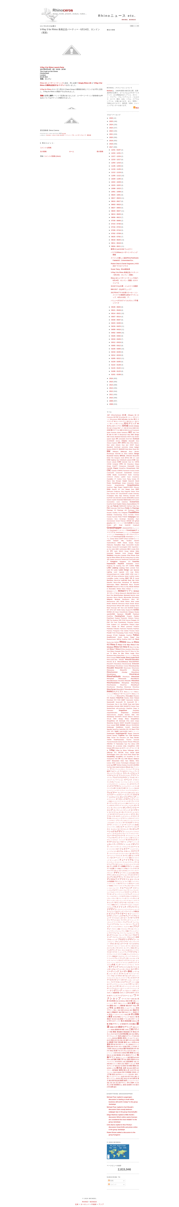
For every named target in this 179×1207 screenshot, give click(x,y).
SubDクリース (133, 731)
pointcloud (129, 626)
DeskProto (110, 487)
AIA (110, 434)
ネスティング (129, 892)
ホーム (71, 151)
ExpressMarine (132, 504)
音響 (130, 1001)
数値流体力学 (131, 1048)
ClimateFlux (122, 468)
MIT (138, 599)
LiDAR (109, 576)
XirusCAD (130, 765)
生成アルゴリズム (120, 1051)
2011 (111, 394)
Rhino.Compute (111, 657)
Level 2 (136, 574)
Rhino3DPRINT (134, 661)
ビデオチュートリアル (128, 916)
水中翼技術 (120, 1048)
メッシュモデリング (130, 962)
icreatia (133, 549)
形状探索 (128, 1021)
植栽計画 (112, 1046)
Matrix (117, 584)
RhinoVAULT (120, 689)
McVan (118, 593)
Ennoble (124, 497)
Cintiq (137, 466)
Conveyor (136, 472)
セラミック (120, 857)
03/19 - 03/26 (116, 339)
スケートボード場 (126, 853)
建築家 (113, 1029)
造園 (112, 1059)
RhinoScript (127, 687)
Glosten (109, 525)
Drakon (133, 491)
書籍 (108, 1044)
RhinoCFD (123, 670)
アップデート (117, 773)
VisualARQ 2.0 (121, 756)
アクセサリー (124, 771)
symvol (114, 735)
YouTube (109, 767)
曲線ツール (124, 1019)
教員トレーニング (123, 1017)
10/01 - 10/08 (116, 192)
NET (119, 608)
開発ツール (117, 1005)
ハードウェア (127, 894)
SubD (117, 731)
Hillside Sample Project (131, 542)
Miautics (120, 597)
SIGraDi (124, 716)
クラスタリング (116, 818)
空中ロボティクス (114, 1021)
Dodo (132, 489)
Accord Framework (133, 430)
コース (109, 825)
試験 (124, 1040)
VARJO (137, 750)
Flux (119, 512)
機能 (120, 1012)
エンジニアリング (128, 797)
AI (107, 434)
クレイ (120, 822)
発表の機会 (134, 1076)
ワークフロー (126, 998)
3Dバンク (112, 423)
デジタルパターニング (131, 877)
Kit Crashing (117, 565)
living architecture (119, 576)
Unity (124, 746)
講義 (126, 1034)
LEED (127, 574)
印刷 (110, 1001)
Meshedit (127, 595)
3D (135, 415)
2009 (111, 401)
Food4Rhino (134, 512)
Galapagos (132, 517)
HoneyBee (117, 545)
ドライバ (116, 885)
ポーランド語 (129, 946)
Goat (120, 525)
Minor (133, 599)
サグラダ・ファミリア (118, 840)
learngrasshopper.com (113, 574)
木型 (137, 1082)
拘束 (111, 1032)
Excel (114, 504)
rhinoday (124, 672)
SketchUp (110, 723)
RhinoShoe (136, 687)
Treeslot (125, 741)
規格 (125, 1014)
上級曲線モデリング (133, 1044)
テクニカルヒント (125, 870)
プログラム (115, 937)
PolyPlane (136, 628)
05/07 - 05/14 (116, 317)
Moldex (109, 603)
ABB (121, 430)
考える (109, 1034)
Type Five (127, 744)
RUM (119, 700)
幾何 (131, 1010)
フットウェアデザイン (117, 926)
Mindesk (117, 599)
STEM (137, 729)
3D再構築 (136, 426)
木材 (111, 1084)
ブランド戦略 (125, 931)
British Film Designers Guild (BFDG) (118, 458)
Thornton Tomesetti (132, 739)
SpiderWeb (122, 729)
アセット (131, 771)
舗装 (108, 1082)
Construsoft (119, 472)
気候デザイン (129, 1012)
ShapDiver (129, 708)
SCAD (125, 704)
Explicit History (121, 504)
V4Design (131, 750)
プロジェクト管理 (133, 937)
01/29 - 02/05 (116, 362)
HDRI (119, 542)
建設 (134, 1024)
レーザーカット (119, 986)
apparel (109, 439)
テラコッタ (121, 881)
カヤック (128, 814)
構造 (114, 1032)
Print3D (109, 633)
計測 (130, 1024)
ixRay (137, 557)
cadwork (129, 460)
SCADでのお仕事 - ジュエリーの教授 (124, 286)
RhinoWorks (129, 689)
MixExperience (111, 601)
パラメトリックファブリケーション (127, 909)
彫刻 (134, 1066)
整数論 (111, 1050)
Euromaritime (111, 502)
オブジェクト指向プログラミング (127, 803)
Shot (137, 714)
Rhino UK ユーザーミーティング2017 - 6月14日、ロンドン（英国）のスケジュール (125, 280)
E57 (117, 493)
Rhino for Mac (118, 653)
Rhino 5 (113, 644)
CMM (137, 468)
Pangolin (129, 616)
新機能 (125, 1046)
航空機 (122, 1034)
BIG (138, 449)
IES (108, 551)
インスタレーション (113, 782)
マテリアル (133, 952)
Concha (132, 470)
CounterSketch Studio (125, 475)
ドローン (136, 888)
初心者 (137, 1042)
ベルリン (122, 946)
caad (137, 458)
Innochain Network (113, 553)
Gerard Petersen (121, 521)
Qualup (126, 637)
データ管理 (113, 866)
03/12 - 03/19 (116, 342)
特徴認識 (118, 1072)
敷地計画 (126, 1078)
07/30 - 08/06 (116, 220)
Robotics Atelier (129, 698)
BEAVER (122, 449)
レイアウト (115, 984)
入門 (137, 1072)
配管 (126, 1076)
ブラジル (130, 929)
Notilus (123, 610)
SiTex (127, 721)
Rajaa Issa (134, 637)
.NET (108, 415)
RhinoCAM (119, 668)
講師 (130, 1034)
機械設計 (115, 1012)
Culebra (119, 479)
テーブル (130, 868)
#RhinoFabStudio (116, 415)
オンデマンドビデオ (128, 805)
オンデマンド (117, 805)
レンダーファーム (130, 988)
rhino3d (121, 659)
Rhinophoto (125, 683)
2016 (111, 378)
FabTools (129, 506)
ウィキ (109, 790)
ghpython (110, 523)
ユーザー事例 (126, 971)
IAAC (117, 549)
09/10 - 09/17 (116, 201)
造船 (115, 1059)
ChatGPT (115, 466)
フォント (122, 924)
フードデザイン (118, 922)
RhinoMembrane (112, 680)
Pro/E (114, 633)
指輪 (121, 1040)
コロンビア (120, 827)
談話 (123, 1063)
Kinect (137, 563)
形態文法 (134, 1021)
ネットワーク (119, 894)
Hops (123, 545)
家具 (129, 1003)
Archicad (136, 439)
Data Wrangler (116, 481)
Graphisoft (136, 525)
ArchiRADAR (110, 441)
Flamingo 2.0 (111, 510)
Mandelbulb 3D (127, 582)
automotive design (127, 447)
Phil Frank (114, 622)
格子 (130, 1005)
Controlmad (128, 472)
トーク (133, 881)
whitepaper (132, 763)
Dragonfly (127, 491)
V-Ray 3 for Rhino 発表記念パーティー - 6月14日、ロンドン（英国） (70, 31)
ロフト (130, 990)
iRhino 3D (119, 557)
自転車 (134, 1040)
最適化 (120, 1038)
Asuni (137, 445)
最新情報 (114, 1038)
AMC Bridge (135, 434)
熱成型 (123, 1076)
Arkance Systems (112, 443)
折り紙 (112, 1055)
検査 (122, 1029)
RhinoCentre (135, 668)
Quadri (120, 637)
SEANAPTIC (127, 706)
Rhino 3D (130, 642)
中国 (121, 1065)
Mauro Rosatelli (134, 584)
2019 (111, 141)
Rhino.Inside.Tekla (112, 659)
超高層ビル (110, 1068)
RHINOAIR (135, 663)
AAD (134, 428)
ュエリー (110, 973)
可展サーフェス (122, 1003)
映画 (114, 1001)
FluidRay (115, 512)
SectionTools (111, 708)
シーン (135, 842)
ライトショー (132, 973)
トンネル (109, 890)
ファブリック (125, 920)
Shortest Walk (129, 714)
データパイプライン (128, 862)
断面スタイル (113, 1063)
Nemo (137, 605)
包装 (111, 1082)
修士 (125, 1042)
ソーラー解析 (128, 857)
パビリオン (131, 902)
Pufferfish (122, 635)
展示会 (119, 1068)
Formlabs (131, 514)
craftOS (123, 477)
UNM (137, 746)
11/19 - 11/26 (116, 169)
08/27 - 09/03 (116, 208)
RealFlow (124, 639)
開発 (111, 1006)
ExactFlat (109, 504)
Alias (128, 434)
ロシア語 (125, 990)
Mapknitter (136, 582)
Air (113, 434)
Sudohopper (111, 733)
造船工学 (120, 1059)
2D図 (124, 415)
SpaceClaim (135, 727)
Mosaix (137, 603)
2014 (111, 385)
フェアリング (127, 922)
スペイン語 (127, 855)
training (120, 741)
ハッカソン (126, 898)
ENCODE (118, 497)
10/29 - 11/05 (116, 179)
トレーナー (116, 888)
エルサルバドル (114, 797)
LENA (131, 574)
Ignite (115, 551)
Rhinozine (136, 689)
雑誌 (112, 1040)
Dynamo (112, 493)
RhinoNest (135, 681)
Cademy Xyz (115, 460)
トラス (121, 885)
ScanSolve (110, 706)
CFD (121, 464)
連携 (111, 1087)
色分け (121, 1046)
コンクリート (129, 827)
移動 (132, 998)
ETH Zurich (135, 499)
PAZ (108, 620)
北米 (77, 1204)
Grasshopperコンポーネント (118, 530)
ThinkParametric (119, 739)
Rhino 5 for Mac (124, 645)
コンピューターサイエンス (120, 829)
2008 (111, 404)
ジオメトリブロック (115, 846)
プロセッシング (112, 939)
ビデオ (109, 916)
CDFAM (109, 464)
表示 (122, 1078)
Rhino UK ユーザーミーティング (51, 83)
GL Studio (136, 523)
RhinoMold (121, 680)
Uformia (109, 746)
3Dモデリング (130, 423)
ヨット (116, 973)
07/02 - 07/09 (116, 233)
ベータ (125, 944)
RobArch (112, 698)
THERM (109, 739)
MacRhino (110, 580)
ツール (136, 860)
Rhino (48, 135)
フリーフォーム (113, 933)
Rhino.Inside (120, 657)
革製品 (135, 1005)
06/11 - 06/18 (116, 243)
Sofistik (122, 725)
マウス (137, 950)
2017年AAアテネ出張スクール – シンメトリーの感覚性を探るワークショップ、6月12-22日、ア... (124, 295)
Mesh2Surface (118, 595)
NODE (119, 610)
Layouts (121, 572)
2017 (111, 147)
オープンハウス (112, 803)
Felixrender (113, 508)
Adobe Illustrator (112, 432)
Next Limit (124, 608)
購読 (136, 108)
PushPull (129, 635)
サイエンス (136, 837)
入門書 (109, 1074)
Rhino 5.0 (118, 647)
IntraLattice (117, 555)
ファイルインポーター (119, 918)
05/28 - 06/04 (116, 307)
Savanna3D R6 (121, 702)
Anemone (123, 436)
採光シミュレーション (131, 1038)
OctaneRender (123, 612)
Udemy (133, 744)
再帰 (134, 1036)
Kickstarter (129, 563)
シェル (128, 844)
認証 (113, 1074)
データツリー (118, 862)
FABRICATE (122, 506)
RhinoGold (135, 676)
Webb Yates (124, 761)
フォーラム (136, 922)
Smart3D (128, 723)
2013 (111, 388)
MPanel (119, 605)
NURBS (136, 610)
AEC (130, 432)
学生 (111, 1008)
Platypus (132, 624)
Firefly (127, 508)
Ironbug (127, 557)
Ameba (112, 436)
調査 (137, 1065)
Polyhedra (130, 628)
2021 (111, 134)
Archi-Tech (129, 439)
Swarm (130, 733)
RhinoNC (128, 680)
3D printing (122, 417)
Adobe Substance (122, 432)
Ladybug (115, 568)
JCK (108, 559)
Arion (137, 441)
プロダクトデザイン (127, 939)
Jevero (112, 559)
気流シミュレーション (116, 1014)
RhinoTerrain (111, 689)
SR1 (127, 729)
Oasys (117, 612)
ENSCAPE (130, 497)
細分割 (109, 1040)
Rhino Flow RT (125, 651)
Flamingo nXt (122, 510)
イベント (68, 135)
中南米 (94, 1204)
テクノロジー (135, 870)
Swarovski (136, 733)
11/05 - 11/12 (116, 176)
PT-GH (115, 635)
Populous (109, 630)
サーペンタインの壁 (126, 837)
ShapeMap (136, 710)
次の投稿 (43, 151)
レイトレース (122, 984)
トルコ (111, 888)
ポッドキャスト (117, 948)
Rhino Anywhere (126, 649)
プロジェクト (122, 937)
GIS (125, 523)
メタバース (113, 960)
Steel (133, 729)
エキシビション (133, 793)
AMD (108, 436)
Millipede (110, 599)
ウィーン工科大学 (134, 788)
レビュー (116, 988)
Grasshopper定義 (119, 536)
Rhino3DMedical (122, 661)
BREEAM (129, 455)
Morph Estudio (129, 603)
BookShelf (110, 455)
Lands (116, 570)
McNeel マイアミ (132, 588)
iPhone (133, 555)
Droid (137, 491)
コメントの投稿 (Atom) (52, 156)
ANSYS (129, 436)
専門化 (124, 1055)
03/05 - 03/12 (116, 345)
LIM (112, 576)
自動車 (111, 1042)
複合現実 (112, 1080)
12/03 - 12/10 (116, 163)
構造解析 (120, 1032)
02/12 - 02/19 (116, 355)
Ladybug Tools (124, 568)
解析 (134, 1003)
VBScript (109, 752)
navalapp (132, 605)
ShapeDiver (123, 710)
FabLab (115, 506)
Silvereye (136, 716)
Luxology (122, 578)
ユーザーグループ (80, 135)
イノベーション (117, 780)
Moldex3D (115, 603)
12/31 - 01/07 (116, 150)
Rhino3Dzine (118, 663)
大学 (137, 1061)
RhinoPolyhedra (111, 685)
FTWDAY (124, 517)
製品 (135, 1052)
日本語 (134, 1072)
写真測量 (121, 1042)
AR (117, 439)
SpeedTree (115, 729)
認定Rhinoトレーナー (122, 1074)
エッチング (128, 794)
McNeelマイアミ (125, 591)
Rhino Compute (115, 651)
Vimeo (127, 752)
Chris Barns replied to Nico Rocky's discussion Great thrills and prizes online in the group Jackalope (122, 1127)
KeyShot (121, 564)
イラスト (136, 780)
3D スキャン (129, 417)
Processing (119, 633)
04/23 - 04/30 (116, 323)
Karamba (135, 561)
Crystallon (110, 479)
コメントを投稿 (45, 148)
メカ (127, 958)
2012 (111, 391)
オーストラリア (116, 801)
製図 (128, 1052)
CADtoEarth (123, 460)
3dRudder (124, 419)
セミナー (113, 858)
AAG (137, 428)
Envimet (136, 497)
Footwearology (118, 514)
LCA (127, 572)
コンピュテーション (119, 833)
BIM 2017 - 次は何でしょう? (121, 289)
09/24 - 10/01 (116, 195)
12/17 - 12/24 (116, 156)
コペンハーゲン (111, 827)
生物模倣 (123, 1052)
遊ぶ (121, 1084)
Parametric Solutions (127, 618)
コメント (112, 1184)
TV (114, 744)
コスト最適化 (135, 824)
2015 (111, 382)
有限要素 (117, 1084)
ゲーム (136, 822)
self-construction (120, 708)
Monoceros (121, 603)
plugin (137, 624)
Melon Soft (136, 593)
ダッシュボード (114, 860)
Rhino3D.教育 (112, 661)
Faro (137, 506)
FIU (131, 508)
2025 (111, 121)
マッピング (121, 952)
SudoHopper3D (121, 733)
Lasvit (115, 572)
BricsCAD (136, 455)
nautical (127, 605)
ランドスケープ (123, 978)
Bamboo (109, 449)
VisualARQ (111, 756)
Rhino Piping (117, 655)
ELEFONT (110, 497)
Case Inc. (131, 462)
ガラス (133, 814)
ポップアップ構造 (129, 948)
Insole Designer (127, 553)
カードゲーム (113, 812)
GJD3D (130, 523)
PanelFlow (110, 616)
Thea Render (134, 737)
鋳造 (124, 1065)
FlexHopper (131, 510)
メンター (119, 964)
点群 (124, 1068)
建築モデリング (125, 1027)
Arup (123, 445)
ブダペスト (128, 924)
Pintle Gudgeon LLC (113, 624)
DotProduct (110, 491)
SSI (130, 729)
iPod (137, 555)
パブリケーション (126, 904)
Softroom (128, 725)
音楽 (127, 1001)
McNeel (109, 91)
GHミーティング (118, 523)
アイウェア (129, 769)
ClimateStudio (130, 468)
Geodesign (122, 519)
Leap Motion (134, 572)
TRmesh (130, 741)
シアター (130, 842)
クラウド (134, 816)
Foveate (109, 517)
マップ (126, 952)
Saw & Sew (118, 704)
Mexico (116, 597)
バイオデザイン (114, 896)
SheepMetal (135, 712)
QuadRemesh (111, 637)
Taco (126, 735)
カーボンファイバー (125, 812)
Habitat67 (116, 540)
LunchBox (110, 578)
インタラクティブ (133, 784)
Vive (137, 756)
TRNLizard (136, 741)
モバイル (134, 967)
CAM (119, 462)
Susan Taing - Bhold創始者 (120, 269)
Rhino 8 (118, 649)
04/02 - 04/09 (116, 333)
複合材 (117, 1080)
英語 (117, 1001)
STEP (108, 731)
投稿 (110, 1181)
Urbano (117, 748)
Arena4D (131, 441)
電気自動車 (130, 1068)
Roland (136, 698)
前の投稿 (100, 151)
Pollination (116, 628)
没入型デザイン (121, 1082)
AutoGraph (117, 447)
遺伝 (135, 998)
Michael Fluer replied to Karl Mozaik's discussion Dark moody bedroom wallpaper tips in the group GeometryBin (122, 1109)
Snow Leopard (111, 725)
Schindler (116, 706)
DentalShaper (116, 483)
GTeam (126, 538)
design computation (128, 483)
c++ (134, 458)
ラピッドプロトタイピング (121, 976)
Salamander (129, 700)
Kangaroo (113, 561)
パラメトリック (119, 907)
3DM (119, 419)
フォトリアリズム (113, 924)
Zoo (132, 767)
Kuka (137, 566)
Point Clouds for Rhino (116, 626)
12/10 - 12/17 (116, 159)
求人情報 (135, 1014)
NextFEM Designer (133, 608)
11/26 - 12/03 (116, 166)
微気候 (118, 1078)
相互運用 (131, 1057)
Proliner (131, 633)
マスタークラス (112, 952)
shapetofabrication (112, 712)
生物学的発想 (117, 1052)
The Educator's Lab (123, 737)
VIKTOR (120, 752)
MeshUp (132, 595)
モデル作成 (127, 967)
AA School (129, 428)
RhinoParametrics (113, 683)
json (137, 559)
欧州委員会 (122, 1001)
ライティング (123, 973)
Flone (137, 510)
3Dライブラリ (117, 426)
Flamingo (135, 508)
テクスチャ (114, 870)
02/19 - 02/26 (116, 352)
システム (124, 846)
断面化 (120, 1063)
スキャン (127, 851)
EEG (137, 495)
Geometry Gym (133, 519)
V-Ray (112, 750)
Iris (124, 557)
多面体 (132, 1059)
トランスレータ (128, 885)
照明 (116, 1044)
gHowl (137, 521)
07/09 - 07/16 (116, 230)
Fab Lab (109, 506)
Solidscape (110, 727)
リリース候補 (135, 982)
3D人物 (109, 428)
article (112, 445)
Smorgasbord (135, 723)
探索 (108, 1063)
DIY (119, 489)
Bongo (136, 453)
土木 (127, 1070)
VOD (116, 758)
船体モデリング (131, 1055)
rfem (112, 642)
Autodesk (110, 447)
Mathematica (110, 584)
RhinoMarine (135, 678)
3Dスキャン (130, 421)
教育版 (115, 1017)
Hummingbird (123, 547)
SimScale (122, 721)
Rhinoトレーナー (129, 691)
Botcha (116, 455)
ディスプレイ (110, 862)
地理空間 (117, 1065)
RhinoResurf (135, 685)
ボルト (119, 950)
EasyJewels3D (123, 493)
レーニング (128, 986)
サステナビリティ (132, 840)
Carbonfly (124, 462)
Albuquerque (123, 434)
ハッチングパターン (127, 900)
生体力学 (129, 1050)
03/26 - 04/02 (116, 336)
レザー (134, 986)
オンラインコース (117, 807)
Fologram (125, 512)
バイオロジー (134, 896)
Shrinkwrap (110, 716)
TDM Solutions (134, 735)
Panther (136, 616)
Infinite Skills (134, 551)
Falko (134, 506)
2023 (111, 128)
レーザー (129, 984)
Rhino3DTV (110, 663)
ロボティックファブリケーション (120, 996)
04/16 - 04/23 (116, 326)
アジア (101, 1204)
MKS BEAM (120, 601)
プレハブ (121, 935)
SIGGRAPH (118, 716)
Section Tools (135, 706)
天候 (114, 1068)
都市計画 (122, 1070)
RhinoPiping (135, 683)
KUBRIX (131, 565)
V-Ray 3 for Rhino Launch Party (52, 67)
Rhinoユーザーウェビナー (122, 694)
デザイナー (110, 873)
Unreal (109, 748)
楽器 (115, 1008)
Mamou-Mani (117, 582)
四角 (118, 1040)
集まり (129, 1042)
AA (125, 428)
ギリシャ (127, 816)
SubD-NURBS (123, 731)
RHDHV (116, 642)
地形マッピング (130, 1063)
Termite (113, 737)
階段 (127, 1005)
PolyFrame (123, 628)
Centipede (115, 464)
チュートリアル (126, 860)
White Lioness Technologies (120, 763)
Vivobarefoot (110, 758)
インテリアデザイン (114, 786)
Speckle (109, 729)
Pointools (110, 628)
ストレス (119, 855)
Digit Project (118, 487)
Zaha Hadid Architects (118, 767)
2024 (111, 124)
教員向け (132, 1017)
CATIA (137, 462)
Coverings (136, 475)
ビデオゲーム (116, 916)
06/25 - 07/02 (116, 237)
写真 (115, 1042)
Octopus (131, 612)
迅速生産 (114, 1048)
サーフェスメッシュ (131, 835)
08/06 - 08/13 (116, 217)
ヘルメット (117, 946)
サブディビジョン (113, 842)
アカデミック (114, 771)
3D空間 (131, 426)
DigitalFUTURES (128, 487)
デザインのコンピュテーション (117, 875)
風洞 (131, 1078)
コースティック (116, 824)
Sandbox (136, 700)
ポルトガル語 (125, 950)
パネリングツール (120, 902)
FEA (108, 508)
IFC (111, 551)
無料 (132, 1082)
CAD (108, 460)
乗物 (108, 1046)
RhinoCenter (127, 668)
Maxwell (110, 586)
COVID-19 (110, 477)
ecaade (130, 493)
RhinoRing (120, 687)
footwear (109, 514)
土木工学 (133, 1070)
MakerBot (109, 582)
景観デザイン (114, 1024)
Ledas (122, 574)
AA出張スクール (113, 430)
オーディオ (125, 801)
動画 (114, 1072)
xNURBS (136, 765)
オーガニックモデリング (125, 799)
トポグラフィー (121, 883)
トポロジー (131, 883)
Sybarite (109, 735)
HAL (122, 540)
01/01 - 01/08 (116, 374)
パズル (113, 898)
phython (136, 622)
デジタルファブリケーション (120, 879)
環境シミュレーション (128, 1008)
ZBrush (128, 767)
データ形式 (136, 866)
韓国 (119, 1010)
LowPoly (131, 576)
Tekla (108, 737)
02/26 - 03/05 (116, 349)
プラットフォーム (116, 931)
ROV (115, 700)
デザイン (118, 873)
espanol (109, 499)
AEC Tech (136, 432)
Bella (126, 449)
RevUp (109, 642)
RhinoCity (136, 670)
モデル (121, 967)
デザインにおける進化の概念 (130, 873)
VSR (125, 758)
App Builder (135, 436)
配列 (129, 1076)
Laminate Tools (134, 568)
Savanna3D (110, 702)
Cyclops (134, 479)
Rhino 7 (112, 649)
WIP (114, 765)
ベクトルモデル (134, 943)
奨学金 (112, 1044)
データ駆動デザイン (125, 866)
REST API (131, 639)
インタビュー (122, 784)
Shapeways (124, 712)
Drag (122, 491)
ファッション (115, 920)
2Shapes (130, 415)
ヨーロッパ (85, 1204)
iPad (128, 555)
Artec (128, 443)
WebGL (132, 761)
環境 (118, 1008)
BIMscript (124, 451)
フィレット (133, 920)
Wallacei (136, 758)
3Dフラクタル (119, 423)
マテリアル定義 (122, 954)
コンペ (109, 835)
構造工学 (136, 1032)
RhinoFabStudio (114, 676)
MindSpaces (125, 599)
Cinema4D (131, 466)
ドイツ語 (128, 881)
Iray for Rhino (111, 557)
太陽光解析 (129, 1061)
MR (123, 605)
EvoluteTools (134, 502)
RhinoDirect (135, 672)
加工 (115, 1003)
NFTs (111, 610)
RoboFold (119, 698)
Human (109, 547)
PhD (108, 622)
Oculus (136, 612)
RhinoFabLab (134, 674)
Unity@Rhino (131, 746)
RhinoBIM (110, 668)
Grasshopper (114, 527)
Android (117, 436)
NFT (108, 610)
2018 (111, 144)
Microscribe (127, 597)
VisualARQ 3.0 (131, 756)
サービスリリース (118, 835)
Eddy (116, 495)
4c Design (114, 428)
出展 (133, 1042)
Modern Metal (129, 601)
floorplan (109, 512)
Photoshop (130, 622)
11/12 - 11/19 (116, 172)
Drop (108, 493)
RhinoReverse (111, 687)
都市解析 (115, 1070)
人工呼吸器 (134, 1046)
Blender (137, 451)
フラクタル (124, 929)
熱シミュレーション (114, 1076)
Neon (108, 608)
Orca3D (128, 614)
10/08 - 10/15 (116, 188)
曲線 (118, 1019)
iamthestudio (123, 549)
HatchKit (136, 540)
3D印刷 (125, 426)
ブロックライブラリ (121, 941)
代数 (135, 1061)
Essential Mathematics (124, 499)
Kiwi (123, 565)
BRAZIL (122, 456)
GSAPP (121, 538)
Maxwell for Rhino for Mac (121, 586)
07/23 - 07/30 (116, 224)
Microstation (135, 597)
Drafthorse (117, 491)
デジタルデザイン (116, 877)
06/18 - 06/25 (116, 240)
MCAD (131, 586)
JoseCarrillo (132, 559)
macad (137, 578)
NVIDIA (109, 612)
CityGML (109, 468)
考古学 (113, 1034)
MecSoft (129, 593)
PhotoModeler (122, 622)
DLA (123, 489)
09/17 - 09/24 (116, 198)
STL (112, 731)
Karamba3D (111, 564)
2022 (111, 131)
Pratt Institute (124, 630)
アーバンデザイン (120, 769)
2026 (111, 118)
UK (114, 746)
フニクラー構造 (128, 926)
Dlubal (128, 489)
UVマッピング (126, 748)
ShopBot (120, 714)
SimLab (109, 719)
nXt (113, 612)
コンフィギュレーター (132, 833)
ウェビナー (112, 792)
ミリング (121, 958)
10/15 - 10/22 (116, 185)
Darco (109, 481)
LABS (109, 568)
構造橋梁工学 (127, 1032)
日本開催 (128, 1072)
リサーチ (123, 980)
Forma (125, 514)
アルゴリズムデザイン (120, 777)
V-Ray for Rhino (45, 89)
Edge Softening (124, 495)
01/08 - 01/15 (116, 371)
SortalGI (127, 727)
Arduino (124, 441)
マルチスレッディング (124, 956)
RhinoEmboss (111, 674)
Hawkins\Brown (111, 542)
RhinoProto (123, 685)
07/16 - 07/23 (116, 227)
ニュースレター (134, 890)
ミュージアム (113, 958)
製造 (131, 1053)
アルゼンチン (134, 777)
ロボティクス (134, 993)
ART (119, 443)
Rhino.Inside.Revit (132, 657)
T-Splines (121, 735)
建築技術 (118, 1029)
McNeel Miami (121, 588)
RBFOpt (119, 639)
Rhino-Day (136, 655)
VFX (115, 752)
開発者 (89, 135)
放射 (114, 1082)
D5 (138, 479)
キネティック (120, 816)
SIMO (115, 719)
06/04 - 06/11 (116, 246)
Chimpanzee (122, 466)
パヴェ (109, 898)
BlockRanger (110, 453)
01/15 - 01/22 (116, 368)
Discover (136, 487)
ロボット (135, 990)
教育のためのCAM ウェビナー (122, 249)
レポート (122, 988)
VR (119, 759)
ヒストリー (135, 913)
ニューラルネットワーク (114, 892)
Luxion (116, 578)
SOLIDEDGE (135, 725)
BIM (108, 451)
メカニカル (132, 958)
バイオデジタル (124, 896)
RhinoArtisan (111, 666)
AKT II (116, 434)
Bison (130, 451)
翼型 (124, 1084)
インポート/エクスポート (119, 788)
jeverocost (118, 559)
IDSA (137, 549)
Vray (122, 758)
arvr (127, 445)
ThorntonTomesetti (112, 741)
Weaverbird (115, 761)
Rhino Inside (129, 653)
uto (120, 748)
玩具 (122, 1010)
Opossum (120, 614)
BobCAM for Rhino (121, 453)
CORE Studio (112, 475)
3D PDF (116, 417)
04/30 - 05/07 (116, 320)
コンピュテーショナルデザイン (123, 830)
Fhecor (122, 508)
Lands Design (124, 570)
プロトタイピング (116, 944)
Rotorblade (110, 700)
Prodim (126, 633)
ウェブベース (122, 792)
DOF (137, 489)
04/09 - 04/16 (116, 329)
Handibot (129, 540)
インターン (130, 782)
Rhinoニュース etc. (117, 16)
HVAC (129, 547)
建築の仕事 (114, 1027)
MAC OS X (129, 578)
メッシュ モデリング (116, 962)
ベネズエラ (110, 946)
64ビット (121, 428)
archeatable (122, 439)
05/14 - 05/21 (116, 313)
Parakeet (117, 618)
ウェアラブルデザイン (132, 790)
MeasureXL (123, 593)
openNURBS (111, 614)
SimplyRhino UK (112, 721)
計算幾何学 (124, 1024)
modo (137, 601)
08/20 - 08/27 (116, 211)
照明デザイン (122, 1044)
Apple (113, 439)
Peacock (128, 620)
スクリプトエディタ (115, 853)
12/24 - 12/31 (116, 153)
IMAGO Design (124, 551)
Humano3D (115, 547)
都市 (134, 1068)
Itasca (131, 557)
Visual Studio (127, 754)
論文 (115, 1087)
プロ (126, 935)
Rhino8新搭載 (126, 663)
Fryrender (115, 517)
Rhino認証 (129, 696)
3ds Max (130, 419)
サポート (123, 842)
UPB (112, 748)
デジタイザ (132, 875)
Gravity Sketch (114, 538)
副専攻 (134, 1078)
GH (133, 521)
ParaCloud (110, 618)
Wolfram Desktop (122, 765)
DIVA (108, 489)
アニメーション (125, 775)
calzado (114, 462)
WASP (109, 761)
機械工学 (109, 1012)
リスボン (129, 980)
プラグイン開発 (115, 929)
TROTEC (110, 744)
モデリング (113, 967)
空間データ (134, 1019)
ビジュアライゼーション (120, 913)
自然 (130, 1040)
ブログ (130, 935)
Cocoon (114, 470)
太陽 (124, 1061)
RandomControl (111, 639)
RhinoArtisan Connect (122, 666)
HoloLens (110, 545)
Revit (137, 639)
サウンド (109, 840)
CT (115, 479)
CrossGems (135, 477)
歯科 (127, 1040)
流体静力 (130, 1084)
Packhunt (136, 614)
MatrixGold (124, 584)
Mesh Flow (110, 595)
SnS (117, 725)
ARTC (123, 443)
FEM (118, 508)
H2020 (109, 540)
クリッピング (131, 820)
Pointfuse (136, 626)
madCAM (124, 580)
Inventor (123, 555)
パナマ (135, 900)
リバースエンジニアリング (121, 982)
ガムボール (122, 814)
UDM (137, 744)
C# (131, 458)
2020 (111, 137)
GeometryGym (111, 521)
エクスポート (111, 794)
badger (136, 447)
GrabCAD (127, 525)
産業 (115, 1040)
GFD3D (128, 521)
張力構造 (129, 1065)
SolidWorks (119, 727)
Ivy (134, 557)
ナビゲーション (117, 890)
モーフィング (126, 964)
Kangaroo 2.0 (125, 561)
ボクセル (136, 946)
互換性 (127, 1029)
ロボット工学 (124, 992)
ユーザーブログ (124, 969)
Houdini (137, 545)
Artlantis (118, 445)
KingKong (109, 565)
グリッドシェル (121, 820)
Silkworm (130, 716)
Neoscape (114, 608)
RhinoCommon (112, 672)
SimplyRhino (135, 719)
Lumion (137, 576)
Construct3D (110, 472)
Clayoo (115, 468)
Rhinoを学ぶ (121, 696)
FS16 (119, 517)
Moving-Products (112, 605)
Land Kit (110, 570)
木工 (108, 1084)
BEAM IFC (115, 449)
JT (107, 561)
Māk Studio (135, 580)
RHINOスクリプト (115, 691)
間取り (115, 1010)
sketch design (135, 721)
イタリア (109, 780)
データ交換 (110, 868)
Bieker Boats (132, 449)
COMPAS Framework (123, 470)
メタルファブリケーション (126, 960)
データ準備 (124, 868)
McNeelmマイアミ (112, 591)
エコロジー (120, 794)
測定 (125, 1059)
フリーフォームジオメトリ (127, 933)
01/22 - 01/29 (116, 365)
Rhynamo (136, 696)
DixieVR (114, 489)
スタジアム (135, 853)
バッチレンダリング (115, 900)
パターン (118, 898)
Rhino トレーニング (126, 655)
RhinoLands (122, 678)
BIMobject (115, 451)
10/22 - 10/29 (116, 182)
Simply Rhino (124, 719)
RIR (108, 698)
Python (136, 635)
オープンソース (133, 801)
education (132, 495)
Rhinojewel (110, 678)
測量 (128, 1059)
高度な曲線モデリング (125, 1036)
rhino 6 (126, 647)
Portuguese (116, 630)
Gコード (136, 538)
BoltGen (131, 453)
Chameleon (130, 464)
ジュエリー (124, 849)
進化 (128, 1046)
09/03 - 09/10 (116, 204)
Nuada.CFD (129, 610)
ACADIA (125, 430)
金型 (129, 1019)
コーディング (126, 824)
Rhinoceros (110, 670)
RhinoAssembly (134, 666)
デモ (73, 135)
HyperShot (135, 547)
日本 (123, 1072)
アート (112, 769)
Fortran (137, 514)
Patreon (136, 618)
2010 (111, 398)
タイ (133, 857)
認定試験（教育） (134, 1074)
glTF (115, 525)
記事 (129, 1014)
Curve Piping (127, 479)
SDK (121, 706)
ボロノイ (132, 950)
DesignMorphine (133, 485)
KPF (127, 565)
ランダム (115, 978)
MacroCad (117, 580)
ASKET (132, 445)
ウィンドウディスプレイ (118, 790)
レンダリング (116, 990)
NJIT (115, 610)
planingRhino (125, 624)
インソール (124, 782)
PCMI (123, 620)
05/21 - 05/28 (116, 310)
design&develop (119, 485)
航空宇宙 (117, 1034)
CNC (109, 470)
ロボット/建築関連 (113, 992)
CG (125, 464)
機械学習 (136, 1010)
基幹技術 (126, 1010)
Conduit (137, 470)
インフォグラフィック (128, 786)
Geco (116, 519)
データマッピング (129, 864)
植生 (117, 1046)
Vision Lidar (119, 754)
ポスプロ (109, 948)
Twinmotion (119, 744)
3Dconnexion (113, 419)
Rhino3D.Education (132, 659)
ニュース (126, 890)
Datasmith (131, 481)
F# (138, 504)
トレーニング (126, 888)
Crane (129, 477)
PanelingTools (120, 616)
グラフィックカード (128, 818)
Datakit (124, 481)
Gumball (131, 538)
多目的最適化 (118, 1061)
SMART (122, 723)
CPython (116, 477)
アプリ (133, 775)
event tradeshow (122, 502)
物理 (121, 1080)
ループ (109, 984)
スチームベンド (111, 855)
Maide (129, 580)
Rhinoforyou (126, 676)
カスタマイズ (114, 814)
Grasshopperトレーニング (123, 532)
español (114, 499)
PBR (120, 620)
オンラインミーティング (121, 810)
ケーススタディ (128, 822)
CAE (133, 460)
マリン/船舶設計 (113, 956)
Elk (114, 497)
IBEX (129, 549)
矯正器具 (114, 1019)
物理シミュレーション (131, 1080)
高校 (133, 1034)
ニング (123, 892)
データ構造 (118, 868)
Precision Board (134, 630)
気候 (123, 1012)
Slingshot (116, 723)
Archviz (118, 441)
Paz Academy (114, 620)
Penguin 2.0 (135, 620)
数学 (125, 1048)
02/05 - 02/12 (116, 358)
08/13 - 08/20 (116, 214)
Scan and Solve (133, 704)
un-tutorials (119, 746)
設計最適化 (117, 1055)
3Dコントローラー (120, 421)
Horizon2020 (130, 545)
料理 (134, 1084)
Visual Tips (135, 754)
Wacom (130, 758)
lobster (127, 576)
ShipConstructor (111, 714)
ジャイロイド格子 (114, 849)
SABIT (123, 700)
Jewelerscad (125, 559)
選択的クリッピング (121, 1057)
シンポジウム (118, 851)
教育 (110, 1017)
